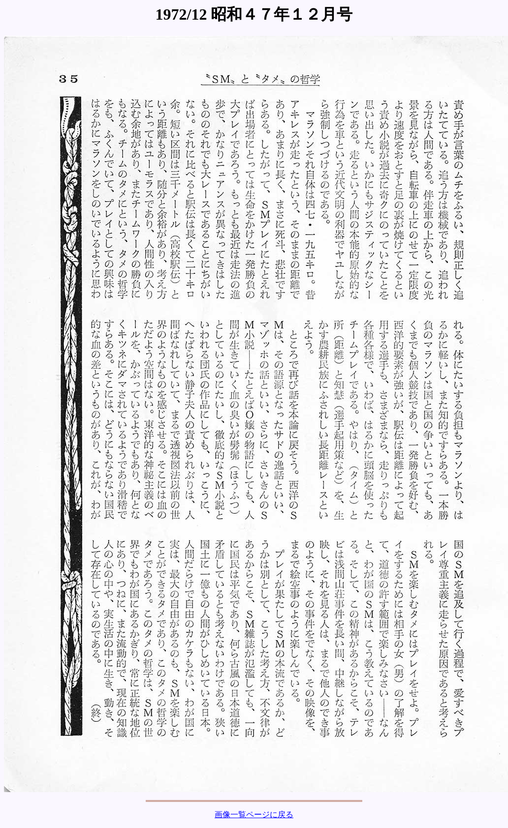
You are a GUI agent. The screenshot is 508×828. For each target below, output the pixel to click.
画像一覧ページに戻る (254, 814)
